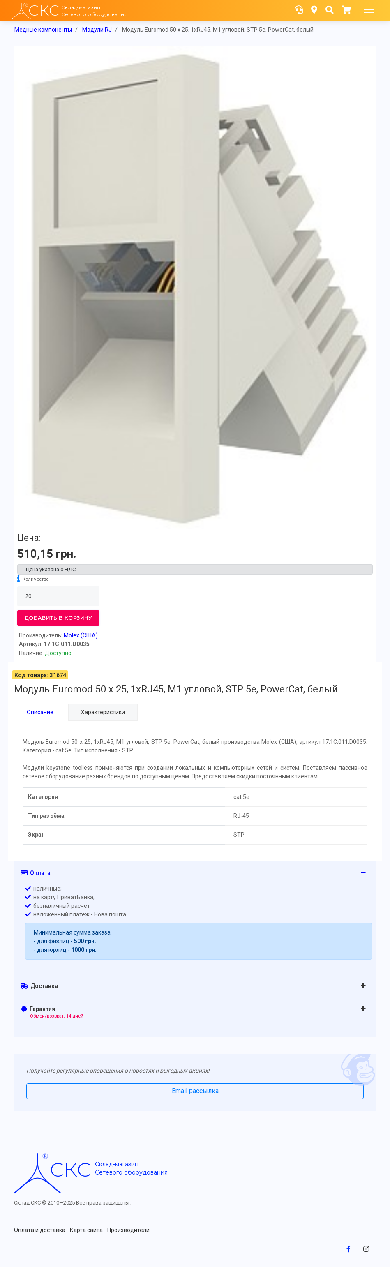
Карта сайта (86, 1229)
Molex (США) (81, 635)
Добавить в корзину (58, 618)
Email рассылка (195, 1090)
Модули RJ (97, 29)
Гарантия (52, 1011)
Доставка (39, 985)
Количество (35, 579)
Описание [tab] (40, 712)
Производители (128, 1229)
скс (70, 1169)
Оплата (36, 872)
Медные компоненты (43, 29)
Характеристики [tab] (103, 712)
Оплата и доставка (39, 1229)
